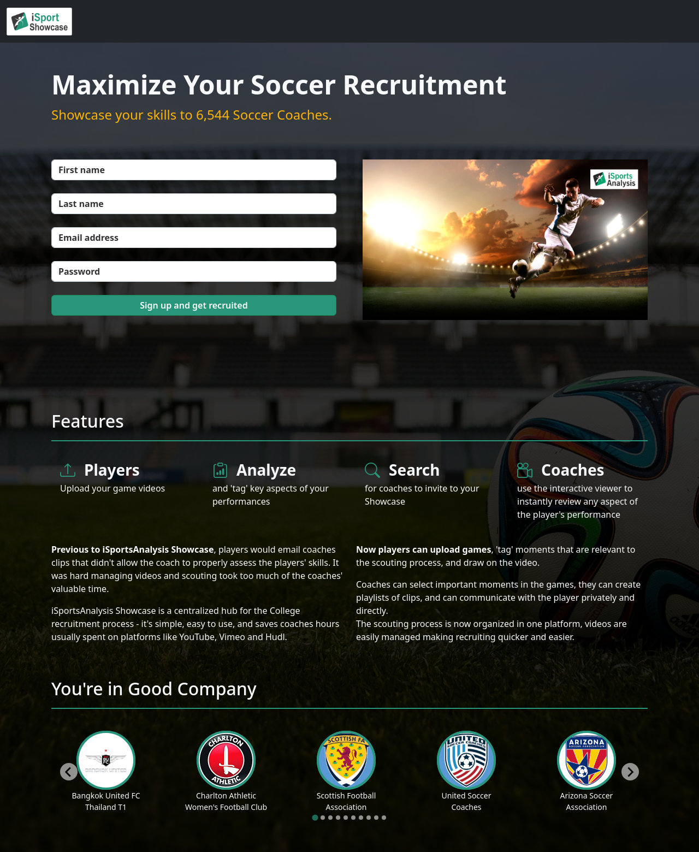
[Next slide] (630, 771)
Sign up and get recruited (193, 305)
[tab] (315, 818)
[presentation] (134, 350)
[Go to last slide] (69, 771)
